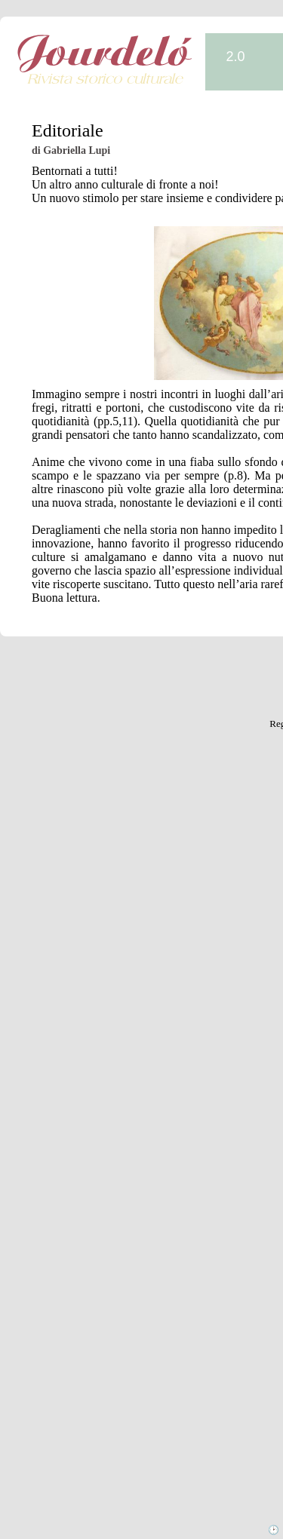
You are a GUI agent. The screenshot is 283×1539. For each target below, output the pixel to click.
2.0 (235, 56)
